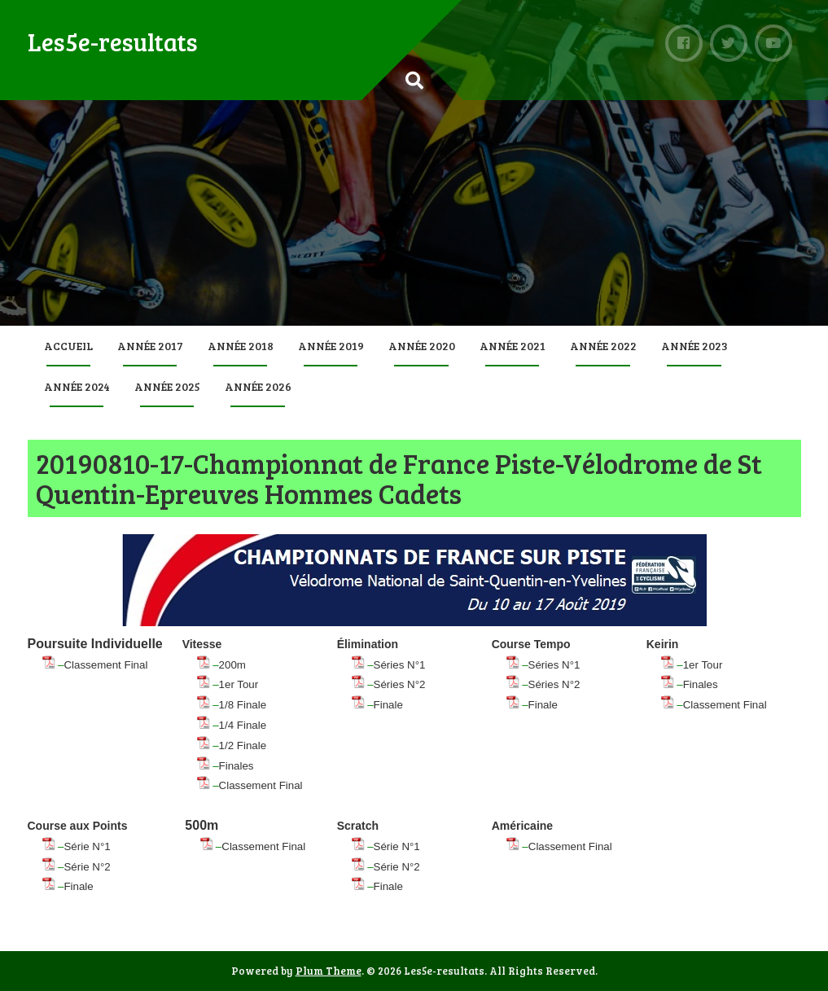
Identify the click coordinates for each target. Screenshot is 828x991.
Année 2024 (77, 386)
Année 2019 (331, 345)
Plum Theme (328, 970)
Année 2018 (241, 345)
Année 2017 (150, 345)
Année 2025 (167, 386)
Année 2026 (258, 386)
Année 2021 (512, 345)
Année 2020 (421, 345)
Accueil (68, 345)
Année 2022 (603, 345)
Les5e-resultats (113, 41)
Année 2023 (694, 345)
